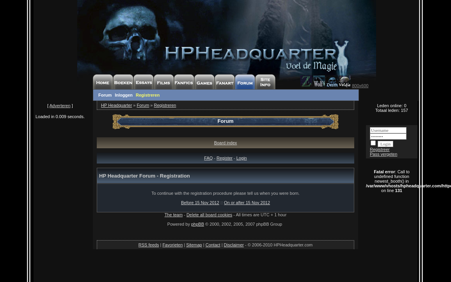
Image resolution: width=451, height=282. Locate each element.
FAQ (208, 158)
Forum (105, 95)
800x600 (360, 85)
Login (241, 158)
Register (225, 158)
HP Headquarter (116, 105)
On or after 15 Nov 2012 (247, 202)
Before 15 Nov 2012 (200, 202)
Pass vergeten (383, 154)
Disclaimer (234, 244)
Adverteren (60, 105)
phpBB (197, 224)
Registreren (148, 95)
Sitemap (194, 244)
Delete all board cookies (209, 214)
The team (174, 214)
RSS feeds (148, 244)
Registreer (380, 149)
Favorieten (172, 244)
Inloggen (124, 95)
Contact (213, 244)
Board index (225, 142)
